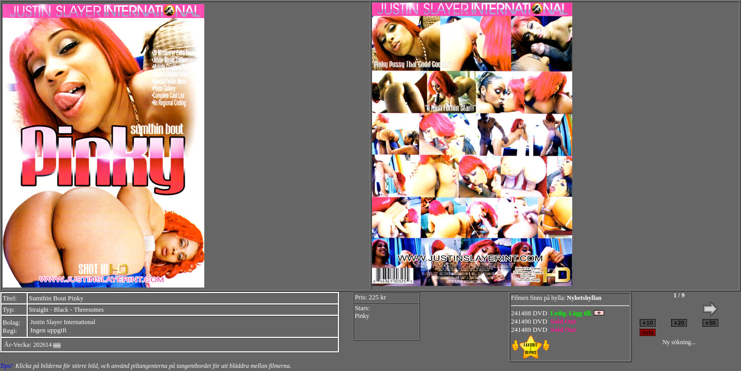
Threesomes (89, 309)
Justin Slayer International (62, 322)
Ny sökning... (679, 342)
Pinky (362, 315)
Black (61, 309)
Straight (38, 309)
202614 (42, 344)
